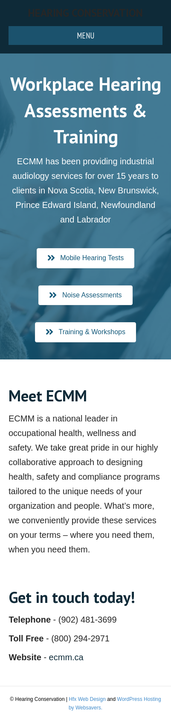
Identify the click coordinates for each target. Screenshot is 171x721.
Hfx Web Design (87, 699)
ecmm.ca (66, 657)
